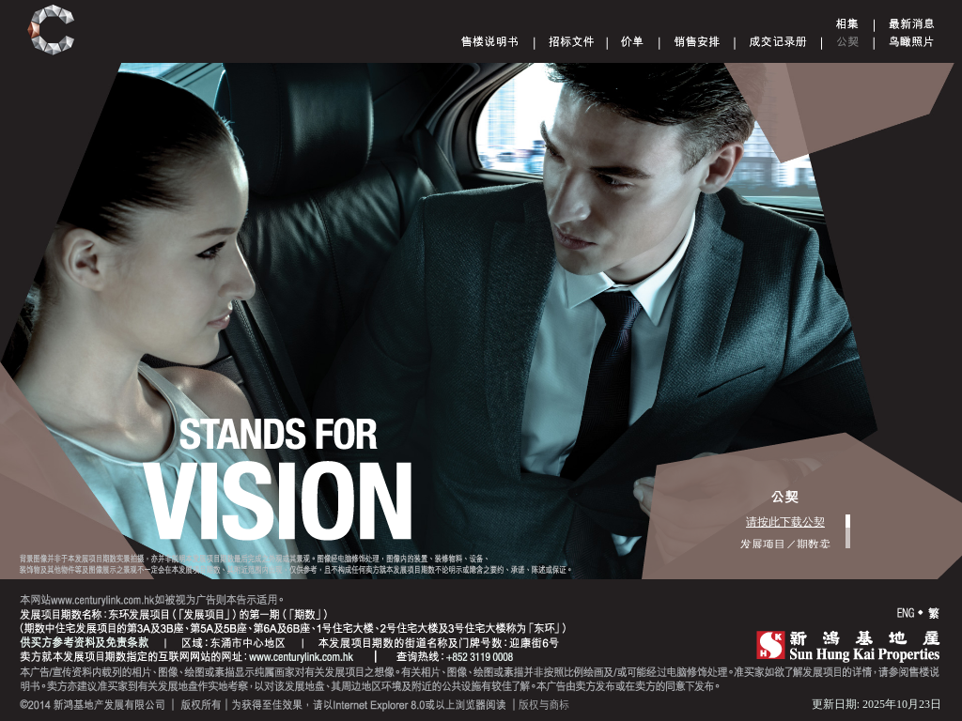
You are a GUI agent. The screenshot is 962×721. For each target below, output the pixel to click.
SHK (848, 646)
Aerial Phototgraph (911, 41)
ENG (905, 613)
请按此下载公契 (785, 522)
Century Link (51, 30)
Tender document (572, 41)
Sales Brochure (490, 41)
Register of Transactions (778, 41)
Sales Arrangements (697, 41)
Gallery (848, 23)
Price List (632, 41)
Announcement (912, 23)
